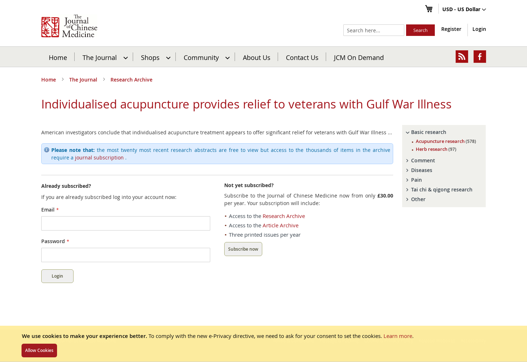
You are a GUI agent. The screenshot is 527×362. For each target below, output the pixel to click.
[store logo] (69, 25)
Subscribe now (243, 249)
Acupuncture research (446, 141)
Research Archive (131, 79)
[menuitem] (104, 56)
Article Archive (280, 225)
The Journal (84, 79)
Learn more (398, 335)
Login (479, 28)
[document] (263, 344)
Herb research (436, 149)
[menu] (263, 57)
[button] (464, 10)
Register (451, 28)
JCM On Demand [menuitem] (359, 57)
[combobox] (373, 30)
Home (58, 57)
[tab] (444, 132)
